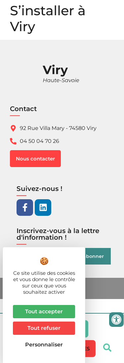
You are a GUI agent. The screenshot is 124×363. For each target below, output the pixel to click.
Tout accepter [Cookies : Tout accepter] (44, 311)
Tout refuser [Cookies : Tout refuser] (44, 328)
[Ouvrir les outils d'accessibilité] (116, 319)
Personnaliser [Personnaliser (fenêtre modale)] (44, 344)
